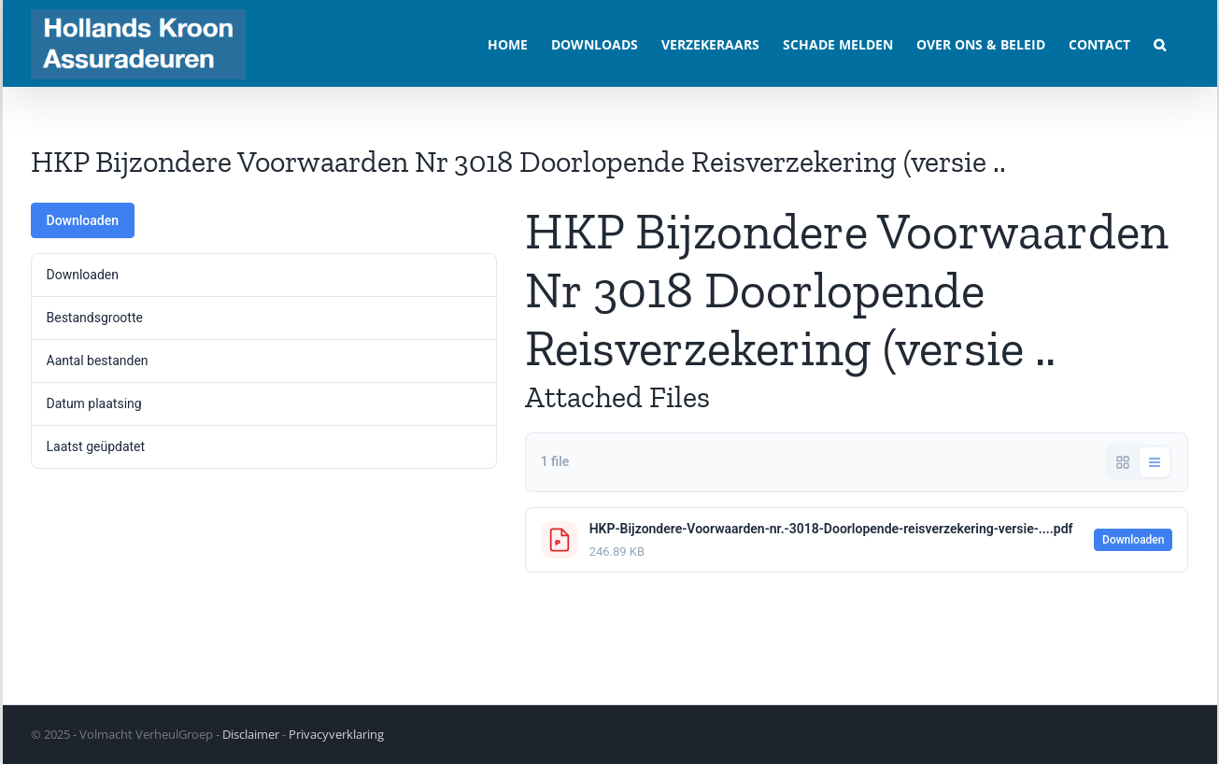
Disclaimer (250, 734)
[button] (1160, 43)
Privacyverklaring (336, 734)
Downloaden (83, 220)
